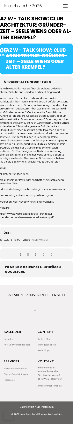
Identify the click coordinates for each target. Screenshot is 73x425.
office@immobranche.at (50, 402)
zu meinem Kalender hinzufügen (33, 267)
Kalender (8, 355)
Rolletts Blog (44, 355)
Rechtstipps (44, 367)
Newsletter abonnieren (15, 385)
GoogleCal (15, 272)
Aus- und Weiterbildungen (17, 361)
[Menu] (65, 6)
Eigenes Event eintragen (16, 391)
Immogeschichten (47, 361)
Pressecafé (9, 396)
